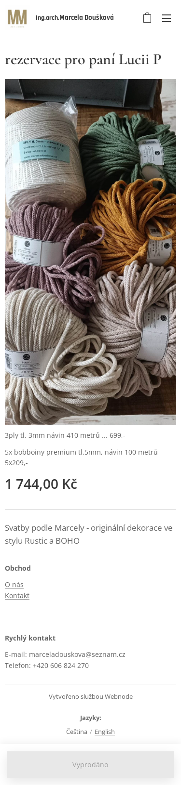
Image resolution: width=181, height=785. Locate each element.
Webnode (119, 696)
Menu (166, 18)
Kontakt (17, 595)
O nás (14, 584)
